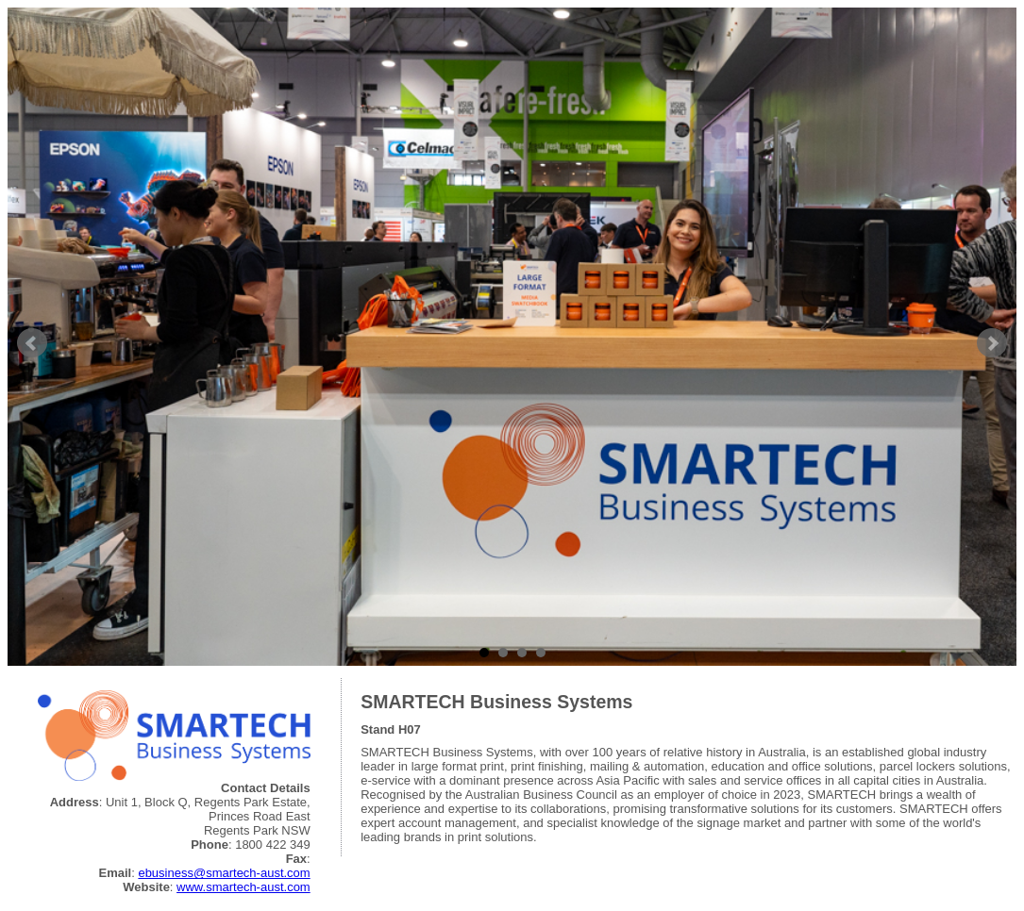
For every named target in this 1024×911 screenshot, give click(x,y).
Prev (32, 343)
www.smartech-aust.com (243, 887)
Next (992, 343)
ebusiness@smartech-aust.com (224, 873)
